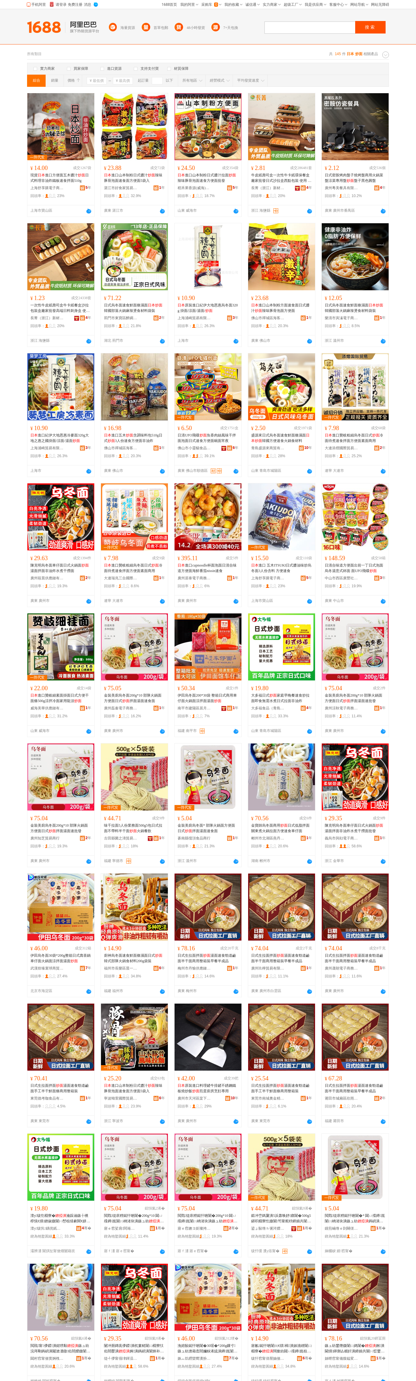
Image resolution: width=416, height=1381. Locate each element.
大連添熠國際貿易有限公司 (341, 448)
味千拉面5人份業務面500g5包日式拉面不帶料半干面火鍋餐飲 (133, 828)
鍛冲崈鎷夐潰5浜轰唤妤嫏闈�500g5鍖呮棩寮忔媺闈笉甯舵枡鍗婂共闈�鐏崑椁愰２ (281, 1218)
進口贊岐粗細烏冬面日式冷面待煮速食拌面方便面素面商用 (354, 438)
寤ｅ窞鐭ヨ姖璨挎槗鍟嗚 (194, 1228)
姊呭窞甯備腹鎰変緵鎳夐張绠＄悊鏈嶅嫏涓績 (341, 1358)
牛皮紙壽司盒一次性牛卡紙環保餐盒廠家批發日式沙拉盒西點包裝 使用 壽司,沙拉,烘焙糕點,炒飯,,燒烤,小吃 (281, 178)
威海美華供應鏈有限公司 (47, 708)
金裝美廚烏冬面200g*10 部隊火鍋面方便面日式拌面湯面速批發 (353, 698)
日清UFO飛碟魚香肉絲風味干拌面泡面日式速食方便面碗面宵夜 (207, 438)
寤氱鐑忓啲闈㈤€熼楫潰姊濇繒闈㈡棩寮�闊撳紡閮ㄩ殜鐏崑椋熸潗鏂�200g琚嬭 (281, 1349)
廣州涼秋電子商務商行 (341, 708)
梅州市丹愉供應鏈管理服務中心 (194, 968)
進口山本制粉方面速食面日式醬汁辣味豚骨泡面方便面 (280, 308)
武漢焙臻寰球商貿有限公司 (47, 968)
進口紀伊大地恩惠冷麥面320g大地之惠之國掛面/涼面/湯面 (59, 438)
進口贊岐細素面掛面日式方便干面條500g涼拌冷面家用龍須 (59, 698)
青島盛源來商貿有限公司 (268, 448)
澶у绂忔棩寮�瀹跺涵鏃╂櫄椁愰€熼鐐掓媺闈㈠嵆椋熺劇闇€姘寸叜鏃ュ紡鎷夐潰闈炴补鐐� (60, 1218)
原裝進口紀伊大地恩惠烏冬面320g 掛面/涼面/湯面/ (208, 308)
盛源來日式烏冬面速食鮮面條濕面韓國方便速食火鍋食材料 (280, 438)
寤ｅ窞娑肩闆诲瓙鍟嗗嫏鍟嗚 (120, 1228)
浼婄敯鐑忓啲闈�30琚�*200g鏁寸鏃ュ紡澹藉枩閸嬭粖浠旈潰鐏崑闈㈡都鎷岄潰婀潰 (207, 1349)
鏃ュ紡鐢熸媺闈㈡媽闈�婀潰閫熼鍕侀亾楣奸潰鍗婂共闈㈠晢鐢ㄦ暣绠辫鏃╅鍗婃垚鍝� (354, 1349)
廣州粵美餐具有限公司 (341, 188)
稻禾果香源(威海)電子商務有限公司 (194, 188)
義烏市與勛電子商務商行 (341, 838)
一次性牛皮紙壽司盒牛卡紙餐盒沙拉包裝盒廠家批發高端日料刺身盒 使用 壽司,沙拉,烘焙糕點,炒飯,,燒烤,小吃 (60, 308)
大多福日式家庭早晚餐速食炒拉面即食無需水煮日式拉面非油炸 (280, 698)
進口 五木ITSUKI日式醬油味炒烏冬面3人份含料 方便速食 (281, 568)
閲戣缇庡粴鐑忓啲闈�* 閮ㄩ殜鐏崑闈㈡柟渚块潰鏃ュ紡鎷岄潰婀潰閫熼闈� (355, 1218)
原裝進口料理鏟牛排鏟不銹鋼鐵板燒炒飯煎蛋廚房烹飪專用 (207, 1088)
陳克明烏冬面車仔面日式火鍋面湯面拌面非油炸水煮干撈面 (59, 568)
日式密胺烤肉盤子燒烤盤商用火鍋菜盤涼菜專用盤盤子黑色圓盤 (354, 178)
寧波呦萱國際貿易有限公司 (120, 1098)
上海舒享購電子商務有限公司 (47, 188)
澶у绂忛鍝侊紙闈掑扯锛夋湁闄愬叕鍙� (47, 1228)
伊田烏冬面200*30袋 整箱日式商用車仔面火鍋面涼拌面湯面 (207, 698)
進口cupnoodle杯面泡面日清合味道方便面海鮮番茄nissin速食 (207, 568)
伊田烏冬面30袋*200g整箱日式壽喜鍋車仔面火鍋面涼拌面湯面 (60, 958)
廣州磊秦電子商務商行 (120, 708)
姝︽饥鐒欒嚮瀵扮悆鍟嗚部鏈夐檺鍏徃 (194, 1358)
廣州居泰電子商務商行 (194, 578)
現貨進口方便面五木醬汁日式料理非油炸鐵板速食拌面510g (59, 178)
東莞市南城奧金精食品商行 (268, 1098)
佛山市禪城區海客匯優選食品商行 (268, 318)
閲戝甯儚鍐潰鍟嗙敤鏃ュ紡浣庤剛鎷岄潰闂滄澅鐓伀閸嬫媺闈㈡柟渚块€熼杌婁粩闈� (60, 1349)
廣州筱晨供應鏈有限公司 (47, 578)
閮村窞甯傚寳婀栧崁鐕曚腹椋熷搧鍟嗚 (47, 1358)
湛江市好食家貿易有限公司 (120, 188)
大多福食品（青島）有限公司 (268, 708)
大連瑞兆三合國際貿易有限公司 (120, 578)
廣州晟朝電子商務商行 (341, 968)
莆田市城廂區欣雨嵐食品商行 (341, 1098)
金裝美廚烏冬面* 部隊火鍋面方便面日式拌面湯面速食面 (206, 828)
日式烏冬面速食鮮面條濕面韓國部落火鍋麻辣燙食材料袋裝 (133, 308)
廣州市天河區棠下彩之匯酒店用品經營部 (194, 1098)
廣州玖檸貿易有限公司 (268, 968)
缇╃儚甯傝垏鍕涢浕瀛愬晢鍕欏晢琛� (120, 1358)
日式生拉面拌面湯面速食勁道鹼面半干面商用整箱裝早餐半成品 (207, 958)
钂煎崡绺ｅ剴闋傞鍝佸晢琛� (341, 1228)
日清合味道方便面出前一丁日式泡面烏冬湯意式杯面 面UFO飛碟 (354, 568)
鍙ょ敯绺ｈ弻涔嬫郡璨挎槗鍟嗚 (268, 1228)
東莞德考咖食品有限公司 (47, 1098)
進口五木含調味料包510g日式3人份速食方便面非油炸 (133, 438)
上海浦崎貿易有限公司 (194, 318)
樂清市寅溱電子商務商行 (341, 318)
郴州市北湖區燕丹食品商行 (268, 838)
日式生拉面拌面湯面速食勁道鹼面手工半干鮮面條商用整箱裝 (59, 1088)
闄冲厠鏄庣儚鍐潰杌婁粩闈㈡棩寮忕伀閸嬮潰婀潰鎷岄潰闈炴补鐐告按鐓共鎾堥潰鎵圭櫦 (134, 1349)
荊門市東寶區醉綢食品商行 (120, 318)
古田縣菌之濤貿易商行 (120, 838)
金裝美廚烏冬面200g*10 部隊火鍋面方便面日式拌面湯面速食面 (132, 698)
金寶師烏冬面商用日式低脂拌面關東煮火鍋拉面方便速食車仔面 (280, 828)
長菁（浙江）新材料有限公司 (268, 188)
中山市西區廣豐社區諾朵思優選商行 (341, 578)
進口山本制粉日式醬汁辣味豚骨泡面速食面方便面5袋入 (133, 178)
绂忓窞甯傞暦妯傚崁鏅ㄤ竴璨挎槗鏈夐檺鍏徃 (268, 1358)
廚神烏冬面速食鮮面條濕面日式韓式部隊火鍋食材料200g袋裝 (133, 958)
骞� (86, 1228)
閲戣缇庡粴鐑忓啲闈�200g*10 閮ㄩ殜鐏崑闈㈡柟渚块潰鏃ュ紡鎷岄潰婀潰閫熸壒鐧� (134, 1218)
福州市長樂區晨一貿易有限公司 (120, 968)
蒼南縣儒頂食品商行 (194, 838)
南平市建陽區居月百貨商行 (194, 708)
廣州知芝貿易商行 (45, 838)
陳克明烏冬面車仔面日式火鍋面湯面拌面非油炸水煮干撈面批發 (354, 828)
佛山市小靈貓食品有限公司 (194, 448)
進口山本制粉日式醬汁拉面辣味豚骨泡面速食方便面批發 (207, 178)
